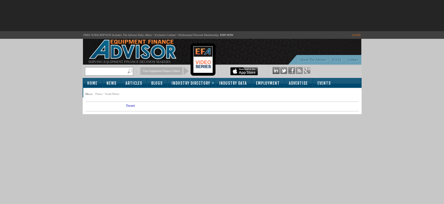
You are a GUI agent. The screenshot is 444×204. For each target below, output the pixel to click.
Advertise (298, 83)
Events (324, 83)
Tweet (130, 105)
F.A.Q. (336, 60)
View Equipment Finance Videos (161, 71)
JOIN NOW (226, 35)
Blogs (157, 83)
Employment (268, 83)
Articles (133, 83)
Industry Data (233, 83)
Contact (353, 60)
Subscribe (98, 93)
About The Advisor (313, 60)
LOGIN (356, 35)
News (111, 83)
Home (92, 83)
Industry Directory (191, 83)
